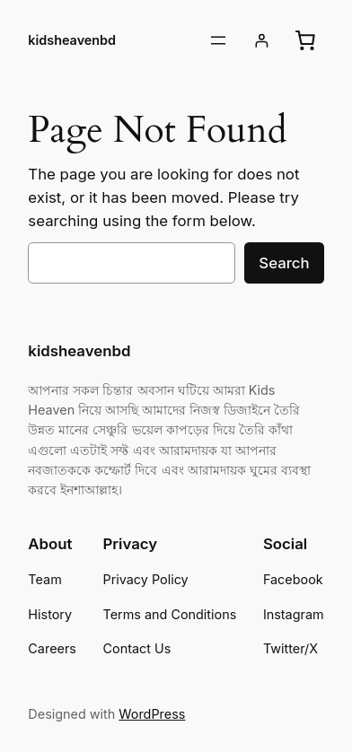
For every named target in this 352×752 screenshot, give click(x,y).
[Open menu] (218, 40)
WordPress (152, 713)
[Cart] (305, 40)
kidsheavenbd (72, 40)
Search (284, 263)
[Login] (261, 40)
